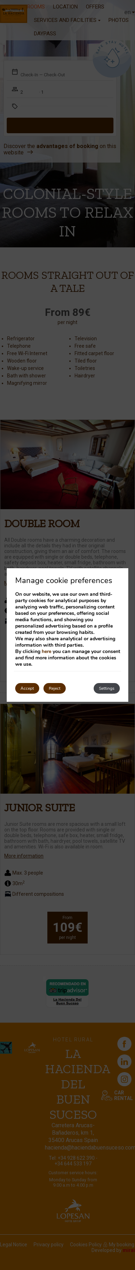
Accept (27, 688)
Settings (107, 688)
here (46, 651)
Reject (54, 688)
